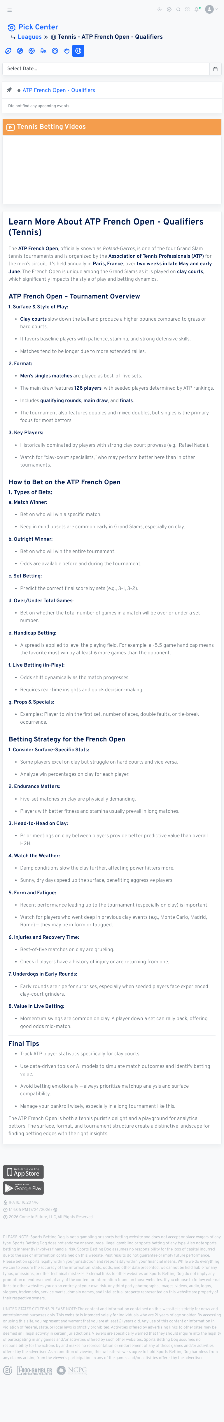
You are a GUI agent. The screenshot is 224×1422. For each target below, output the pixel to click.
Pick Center (32, 27)
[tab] (8, 51)
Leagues (30, 37)
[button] (209, 9)
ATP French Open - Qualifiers (58, 90)
